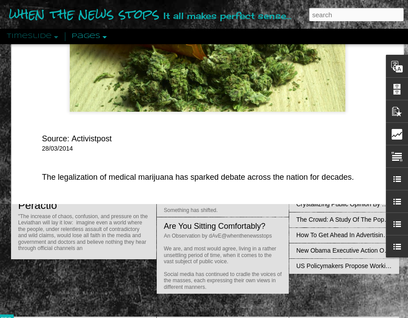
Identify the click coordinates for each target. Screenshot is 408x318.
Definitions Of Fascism (327, 173)
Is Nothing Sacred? (197, 111)
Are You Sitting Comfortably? (214, 226)
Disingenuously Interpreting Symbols (346, 142)
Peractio (37, 205)
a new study (110, 80)
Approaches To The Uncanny (336, 188)
